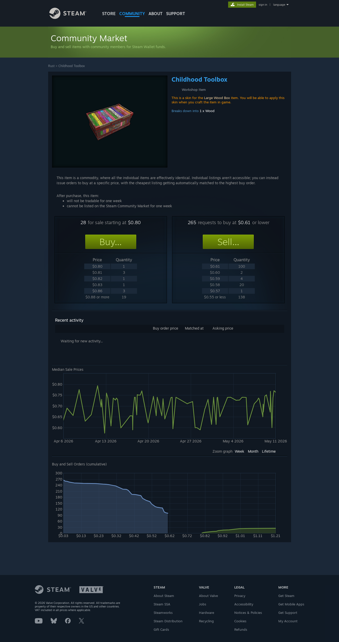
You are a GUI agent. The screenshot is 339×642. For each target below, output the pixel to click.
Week (239, 451)
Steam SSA (162, 604)
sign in (263, 4)
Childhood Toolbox (71, 66)
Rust (51, 66)
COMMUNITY (132, 13)
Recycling (206, 621)
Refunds (240, 629)
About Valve (208, 596)
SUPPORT (175, 13)
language (279, 4)
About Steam (164, 596)
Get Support (287, 613)
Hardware (206, 613)
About (156, 13)
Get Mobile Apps (291, 604)
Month (253, 451)
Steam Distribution (168, 621)
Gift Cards (161, 629)
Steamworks (163, 613)
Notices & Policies (248, 613)
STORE (109, 13)
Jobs (202, 604)
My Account (288, 621)
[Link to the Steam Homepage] (71, 17)
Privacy (239, 596)
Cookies (240, 621)
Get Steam (286, 596)
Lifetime (269, 451)
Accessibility (243, 604)
